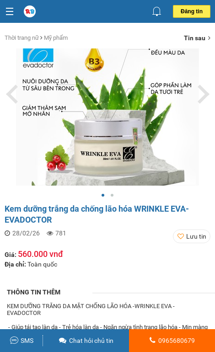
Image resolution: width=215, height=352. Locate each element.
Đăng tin (192, 11)
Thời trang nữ (22, 37)
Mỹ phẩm (56, 37)
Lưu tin (196, 236)
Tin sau (197, 38)
